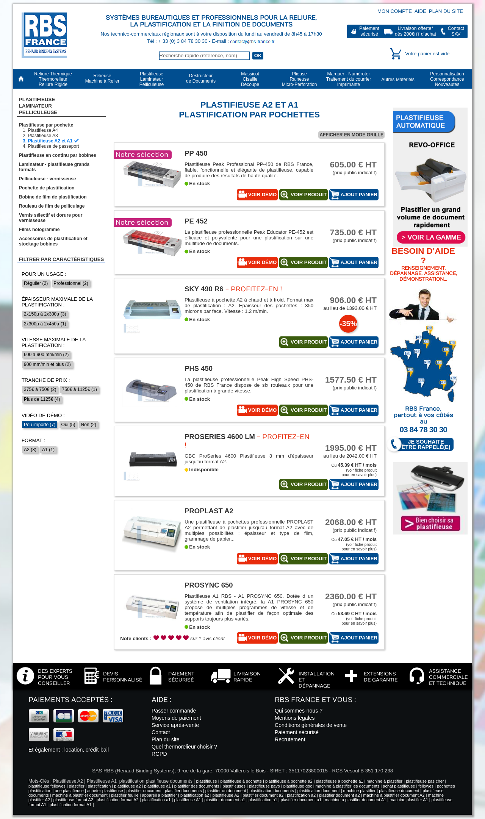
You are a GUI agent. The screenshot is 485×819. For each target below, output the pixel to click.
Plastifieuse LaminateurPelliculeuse (38, 106)
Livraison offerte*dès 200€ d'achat (415, 31)
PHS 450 (199, 368)
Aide (420, 11)
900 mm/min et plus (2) (47, 364)
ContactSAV (456, 31)
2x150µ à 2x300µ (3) (45, 314)
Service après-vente (175, 725)
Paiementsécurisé (369, 31)
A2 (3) (30, 449)
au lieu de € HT (348, 303)
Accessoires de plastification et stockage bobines (53, 241)
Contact (161, 732)
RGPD (159, 754)
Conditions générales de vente (311, 725)
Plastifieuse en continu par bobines (57, 155)
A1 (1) (48, 449)
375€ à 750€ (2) (40, 389)
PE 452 (196, 221)
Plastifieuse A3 (43, 135)
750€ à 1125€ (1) (79, 389)
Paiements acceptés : (70, 700)
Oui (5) (68, 424)
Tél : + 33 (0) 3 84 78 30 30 (178, 41)
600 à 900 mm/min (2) (46, 354)
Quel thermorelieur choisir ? (184, 747)
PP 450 (196, 153)
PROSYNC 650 (209, 585)
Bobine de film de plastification (53, 197)
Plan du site (446, 11)
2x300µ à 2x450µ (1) (45, 324)
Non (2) (88, 424)
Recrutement (290, 739)
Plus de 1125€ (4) (42, 399)
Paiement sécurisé (297, 732)
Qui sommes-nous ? (298, 711)
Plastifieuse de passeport (53, 146)
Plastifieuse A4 (43, 130)
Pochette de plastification (47, 188)
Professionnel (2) (70, 283)
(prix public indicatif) (348, 167)
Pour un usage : (44, 274)
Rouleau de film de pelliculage (51, 206)
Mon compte (394, 11)
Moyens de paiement (176, 718)
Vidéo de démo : (43, 415)
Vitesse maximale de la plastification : (54, 342)
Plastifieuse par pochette (46, 125)
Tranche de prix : (46, 380)
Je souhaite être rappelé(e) (422, 444)
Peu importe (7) (39, 424)
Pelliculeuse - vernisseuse (47, 178)
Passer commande (174, 711)
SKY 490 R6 (204, 289)
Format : (33, 440)
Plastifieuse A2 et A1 (50, 141)
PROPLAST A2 (209, 511)
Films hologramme (39, 229)
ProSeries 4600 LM (220, 437)
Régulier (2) (36, 283)
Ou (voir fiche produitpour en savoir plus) (354, 470)
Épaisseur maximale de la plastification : (57, 302)
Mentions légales (295, 718)
